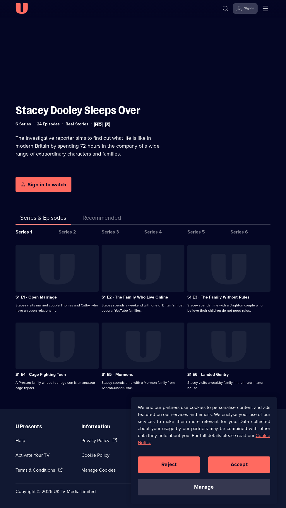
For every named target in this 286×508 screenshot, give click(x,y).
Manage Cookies (98, 470)
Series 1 (24, 232)
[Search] (225, 8)
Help (20, 440)
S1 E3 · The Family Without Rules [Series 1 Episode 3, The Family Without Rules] (218, 297)
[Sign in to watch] (43, 184)
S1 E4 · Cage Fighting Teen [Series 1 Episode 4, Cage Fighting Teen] (41, 374)
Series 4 (153, 232)
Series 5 (196, 232)
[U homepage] (22, 8)
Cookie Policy (95, 455)
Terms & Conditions (35, 470)
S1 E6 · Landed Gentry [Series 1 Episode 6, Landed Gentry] (208, 374)
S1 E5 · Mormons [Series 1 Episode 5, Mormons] (117, 374)
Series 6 (239, 232)
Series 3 (110, 232)
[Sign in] (245, 8)
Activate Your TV (33, 455)
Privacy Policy (95, 440)
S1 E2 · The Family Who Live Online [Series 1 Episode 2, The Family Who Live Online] (135, 297)
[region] (204, 453)
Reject (169, 467)
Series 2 (67, 232)
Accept (239, 467)
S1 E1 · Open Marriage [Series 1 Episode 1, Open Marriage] (36, 297)
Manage (204, 490)
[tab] (102, 219)
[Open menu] (265, 8)
